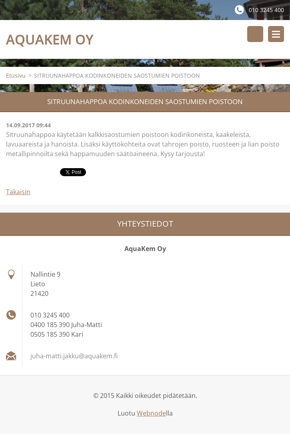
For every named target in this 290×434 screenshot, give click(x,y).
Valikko (276, 34)
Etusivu (16, 75)
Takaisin (18, 191)
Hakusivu (255, 34)
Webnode (151, 413)
